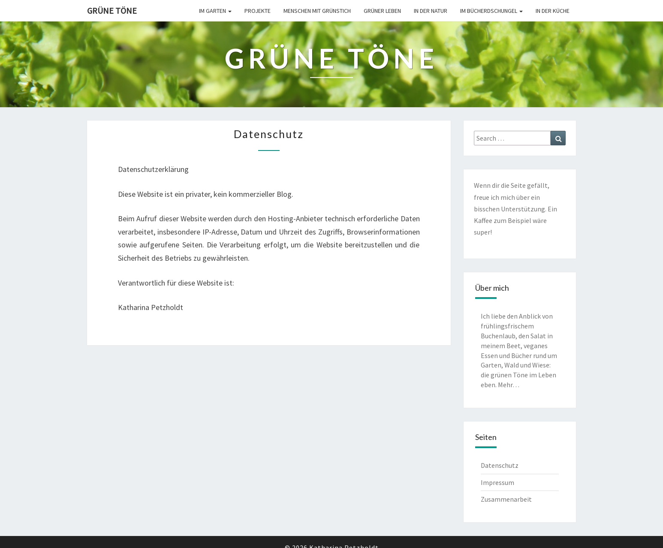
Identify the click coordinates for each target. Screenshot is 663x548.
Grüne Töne (112, 10)
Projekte (257, 11)
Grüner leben (382, 11)
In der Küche (553, 11)
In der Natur (430, 11)
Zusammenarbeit (506, 499)
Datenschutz (499, 465)
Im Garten (215, 11)
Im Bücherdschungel (491, 11)
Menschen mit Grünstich (317, 11)
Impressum (497, 482)
